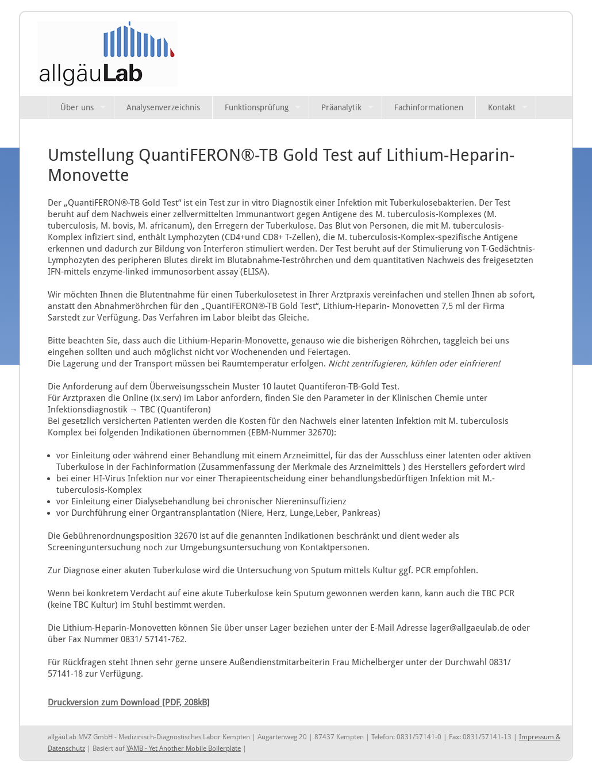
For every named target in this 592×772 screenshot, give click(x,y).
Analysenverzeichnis (163, 107)
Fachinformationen (428, 107)
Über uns (77, 107)
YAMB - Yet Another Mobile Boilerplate (183, 748)
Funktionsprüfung (257, 107)
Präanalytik (341, 107)
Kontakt (502, 107)
